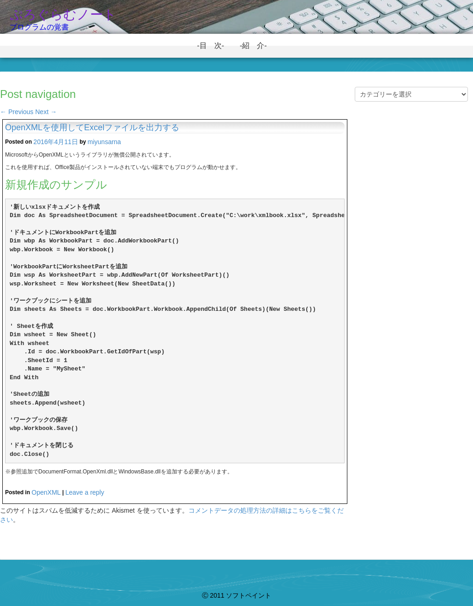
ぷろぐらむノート (63, 14)
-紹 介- (257, 45)
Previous (16, 111)
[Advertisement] (411, 269)
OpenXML (46, 492)
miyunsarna (104, 141)
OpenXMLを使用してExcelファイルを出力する (92, 127)
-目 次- (214, 45)
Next (46, 111)
